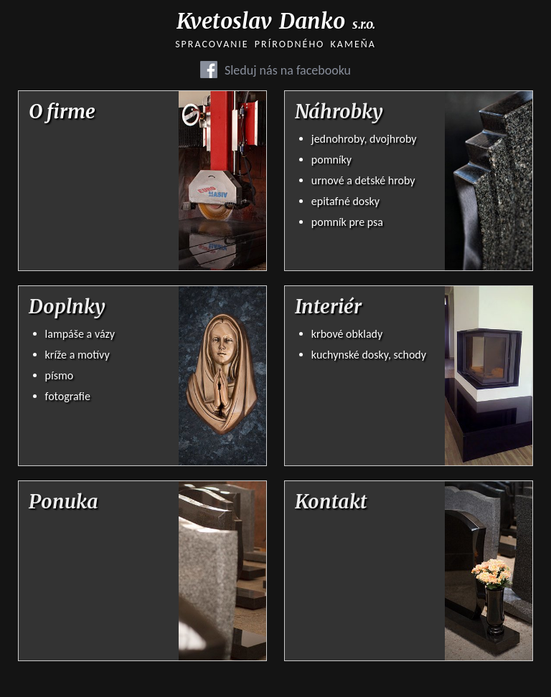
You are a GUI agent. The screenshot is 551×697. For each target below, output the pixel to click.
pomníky (331, 159)
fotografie (67, 396)
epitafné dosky (345, 201)
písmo (59, 375)
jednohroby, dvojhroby (364, 139)
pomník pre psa (347, 222)
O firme (62, 112)
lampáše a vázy (80, 334)
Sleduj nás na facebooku (288, 70)
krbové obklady (346, 334)
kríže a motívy (77, 354)
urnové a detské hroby (363, 180)
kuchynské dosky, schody (368, 354)
